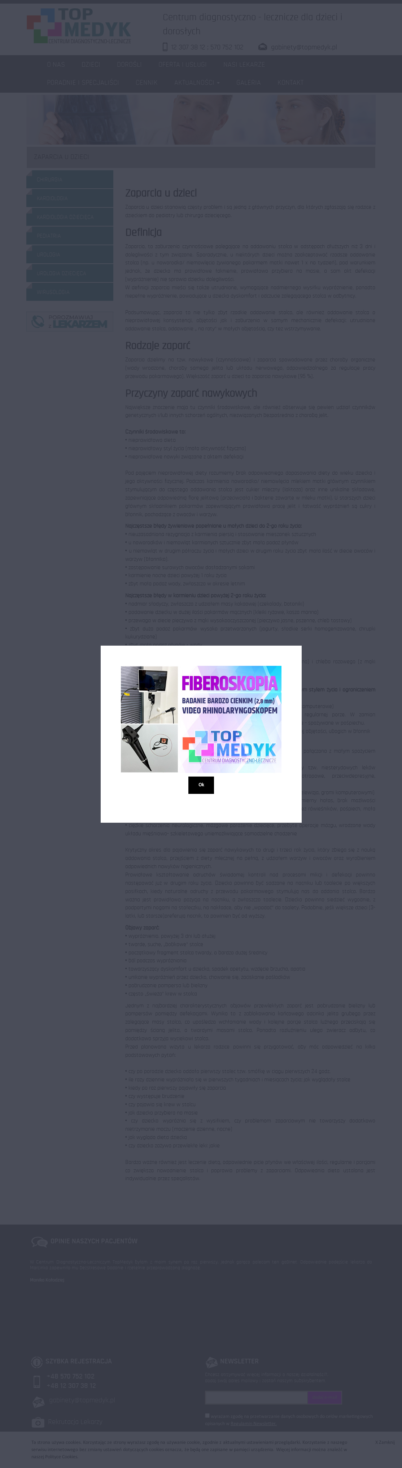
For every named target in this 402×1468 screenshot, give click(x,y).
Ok (201, 784)
